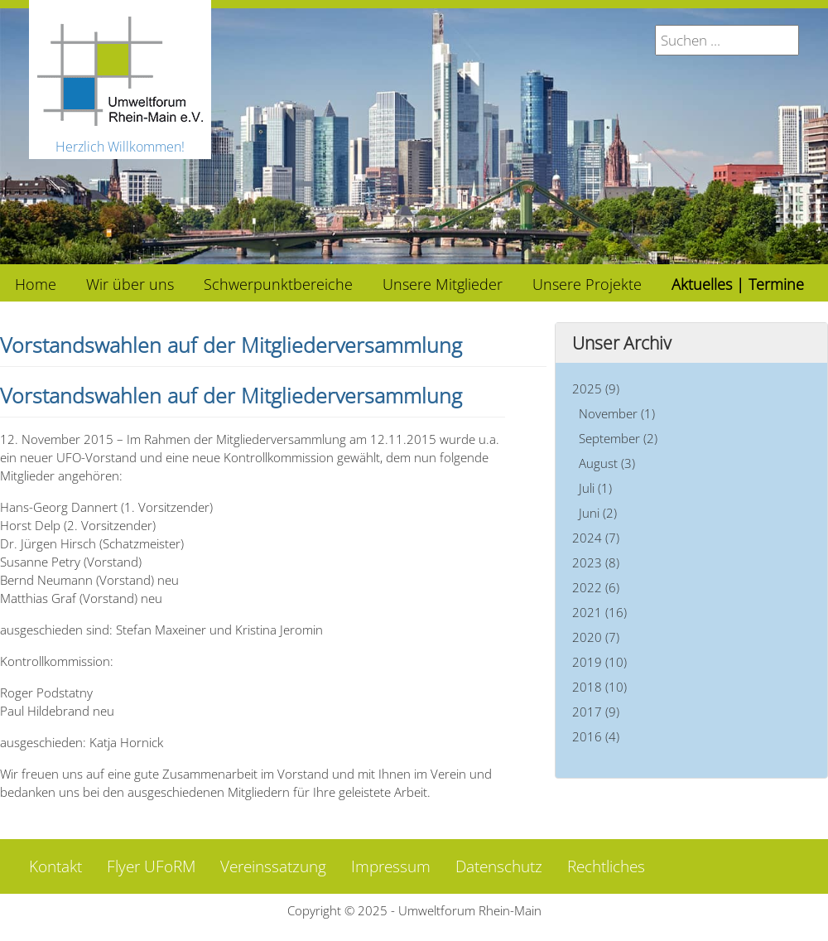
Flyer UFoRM (151, 866)
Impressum (391, 866)
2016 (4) (595, 736)
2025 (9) (595, 388)
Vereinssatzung (273, 866)
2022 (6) (595, 587)
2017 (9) (595, 711)
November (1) (617, 413)
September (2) (618, 438)
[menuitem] (35, 283)
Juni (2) (598, 512)
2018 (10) (599, 686)
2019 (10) (599, 662)
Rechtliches (606, 866)
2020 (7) (595, 637)
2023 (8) (595, 562)
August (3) (607, 463)
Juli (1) (595, 488)
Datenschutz (498, 866)
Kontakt (55, 866)
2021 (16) (599, 612)
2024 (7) (595, 537)
